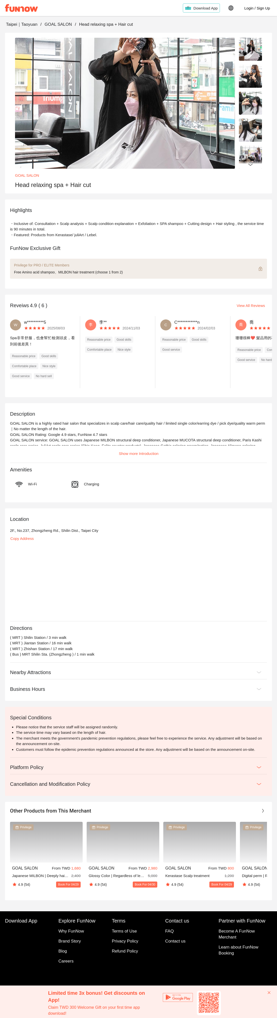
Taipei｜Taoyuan (21, 24)
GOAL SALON (58, 24)
